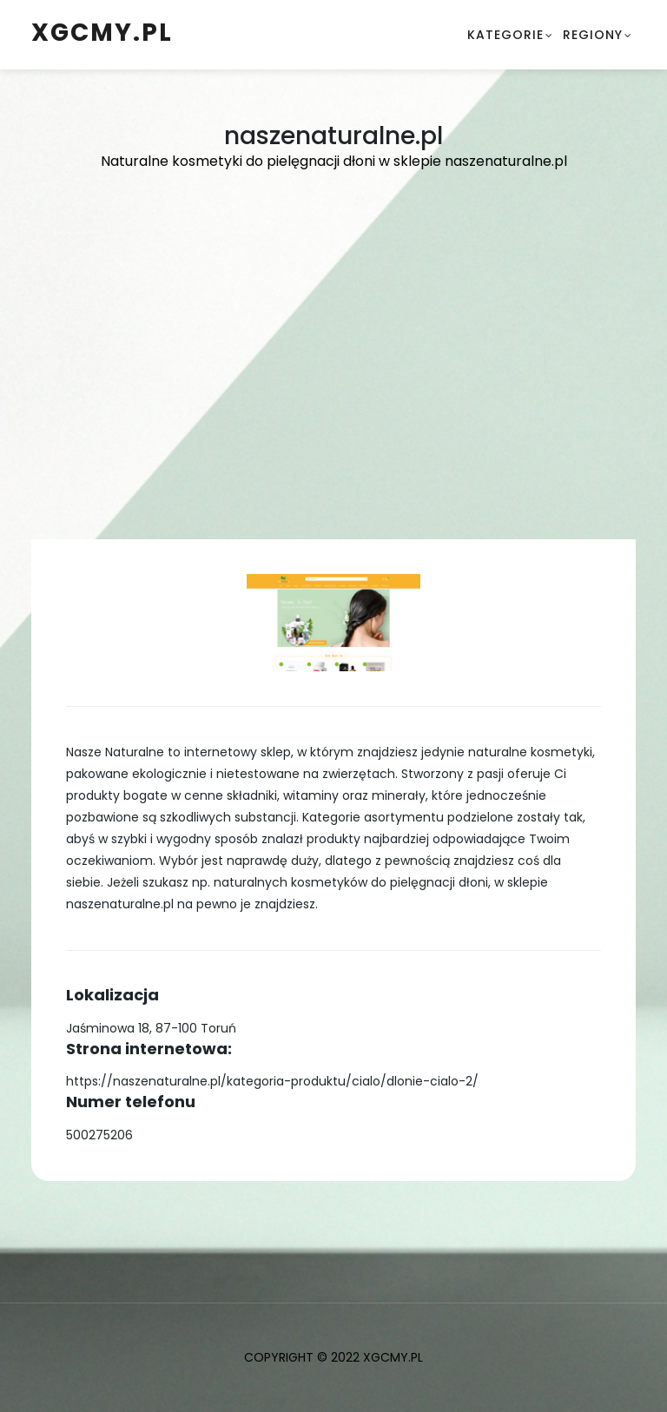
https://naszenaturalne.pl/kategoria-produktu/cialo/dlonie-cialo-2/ (272, 1081)
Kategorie (505, 34)
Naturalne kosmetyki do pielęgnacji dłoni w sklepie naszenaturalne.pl (334, 161)
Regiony (593, 34)
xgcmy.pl (102, 32)
